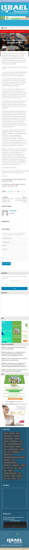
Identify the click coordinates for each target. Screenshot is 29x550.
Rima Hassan (19, 476)
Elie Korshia (6, 441)
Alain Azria (18, 433)
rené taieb (13, 476)
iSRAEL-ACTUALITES (8, 454)
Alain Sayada (13, 211)
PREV (20, 473)
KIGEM (2, 347)
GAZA (5, 444)
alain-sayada (12, 433)
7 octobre (5, 433)
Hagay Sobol (11, 446)
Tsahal (9, 478)
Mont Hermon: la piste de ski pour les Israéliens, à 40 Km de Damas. (21, 199)
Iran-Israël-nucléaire (15, 452)
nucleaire (20, 468)
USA (18, 478)
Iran (9, 452)
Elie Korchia (17, 438)
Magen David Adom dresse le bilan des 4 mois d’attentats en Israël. (8, 199)
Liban (16, 468)
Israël (13, 460)
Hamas (5, 449)
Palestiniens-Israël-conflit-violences (10, 473)
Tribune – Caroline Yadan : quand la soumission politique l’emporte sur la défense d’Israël (14, 359)
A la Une (5, 49)
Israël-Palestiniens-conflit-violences (10, 462)
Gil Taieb (5, 446)
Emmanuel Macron (13, 441)
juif (4, 468)
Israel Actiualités (7, 460)
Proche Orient (6, 476)
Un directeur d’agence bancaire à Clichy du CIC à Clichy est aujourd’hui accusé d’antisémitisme (14, 370)
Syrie (5, 478)
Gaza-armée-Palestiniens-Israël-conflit (15, 444)
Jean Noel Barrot (16, 465)
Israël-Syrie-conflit (7, 465)
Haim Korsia (18, 446)
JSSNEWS (23, 465)
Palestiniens (11, 470)
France (20, 441)
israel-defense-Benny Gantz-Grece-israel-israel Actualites (14, 457)
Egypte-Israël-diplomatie (8, 438)
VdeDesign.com (25, 545)
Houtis (5, 452)
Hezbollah (22, 449)
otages (5, 470)
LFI (12, 468)
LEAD (8, 468)
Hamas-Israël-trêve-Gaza (13, 449)
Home (2, 49)
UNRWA (14, 478)
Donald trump (16, 436)
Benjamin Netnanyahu (8, 436)
